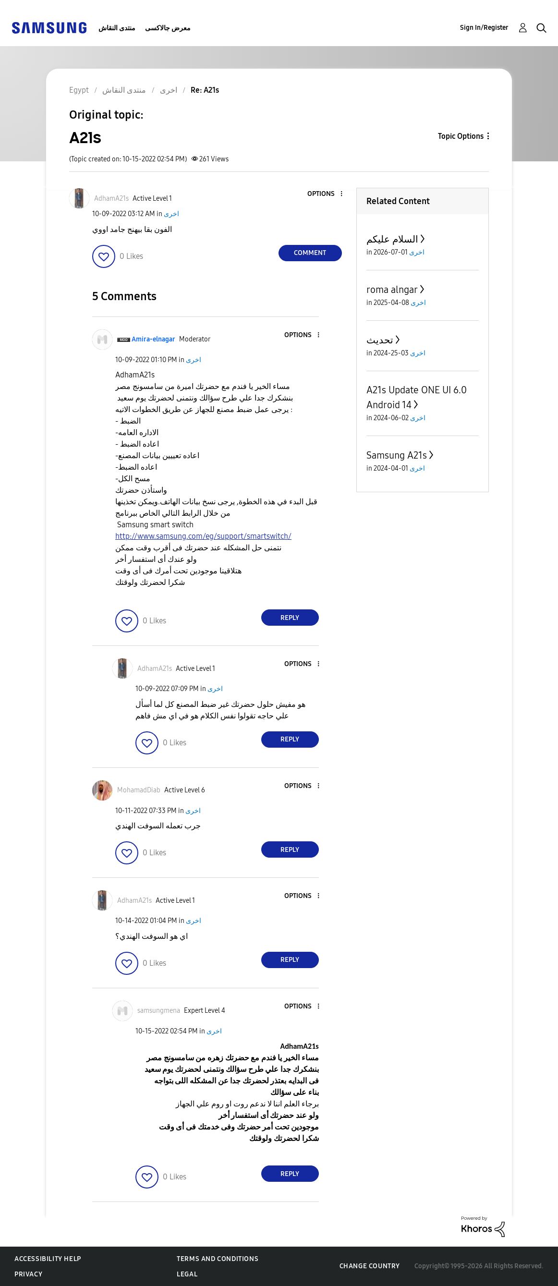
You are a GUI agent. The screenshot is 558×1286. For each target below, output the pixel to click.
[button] (325, 194)
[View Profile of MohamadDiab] (138, 790)
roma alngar (392, 289)
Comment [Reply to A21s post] (310, 253)
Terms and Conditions (217, 1259)
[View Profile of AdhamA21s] (111, 198)
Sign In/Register (484, 28)
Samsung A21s (396, 455)
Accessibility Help (47, 1259)
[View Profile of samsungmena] (158, 1011)
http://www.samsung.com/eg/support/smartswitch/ (203, 536)
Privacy (28, 1274)
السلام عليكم (392, 239)
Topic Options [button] (461, 136)
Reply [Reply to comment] (289, 618)
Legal (187, 1274)
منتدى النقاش (116, 28)
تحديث (379, 340)
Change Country (370, 1266)
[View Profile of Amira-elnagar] (153, 339)
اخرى (171, 214)
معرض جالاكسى (168, 28)
